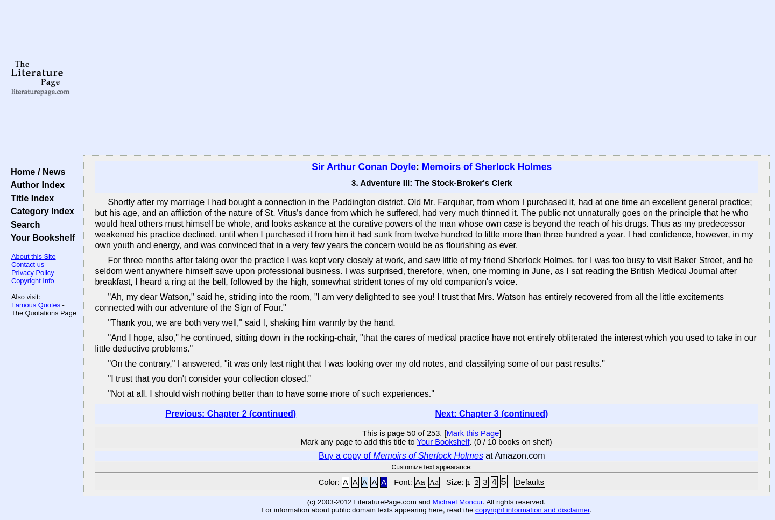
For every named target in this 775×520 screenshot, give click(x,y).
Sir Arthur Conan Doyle (364, 166)
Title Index (30, 198)
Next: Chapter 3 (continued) (491, 413)
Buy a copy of (401, 455)
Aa (420, 482)
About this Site (33, 256)
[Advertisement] (426, 78)
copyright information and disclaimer (532, 510)
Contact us (27, 265)
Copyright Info (32, 281)
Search (23, 224)
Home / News (36, 172)
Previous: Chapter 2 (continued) (230, 413)
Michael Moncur (457, 502)
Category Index (40, 211)
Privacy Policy (32, 273)
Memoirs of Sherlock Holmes (487, 166)
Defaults (529, 482)
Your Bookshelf (40, 237)
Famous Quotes (35, 305)
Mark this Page (473, 433)
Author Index (35, 184)
